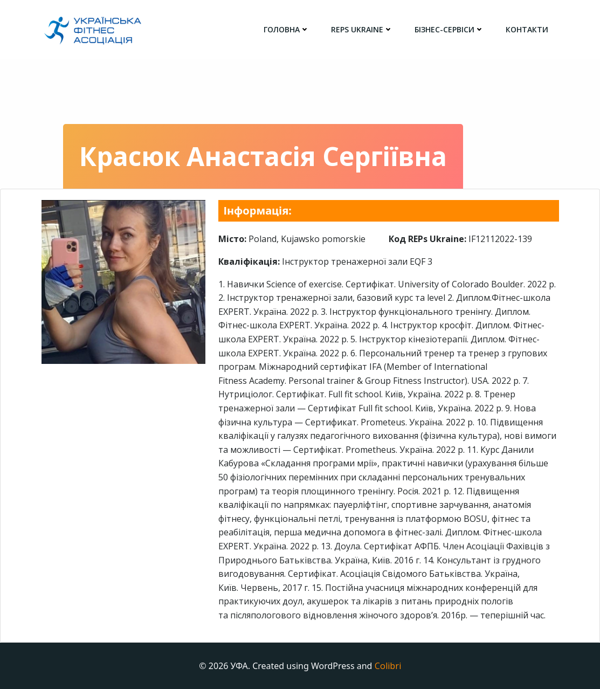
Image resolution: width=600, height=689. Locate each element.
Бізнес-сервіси (449, 29)
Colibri (388, 666)
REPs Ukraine (362, 29)
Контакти (527, 29)
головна (286, 29)
